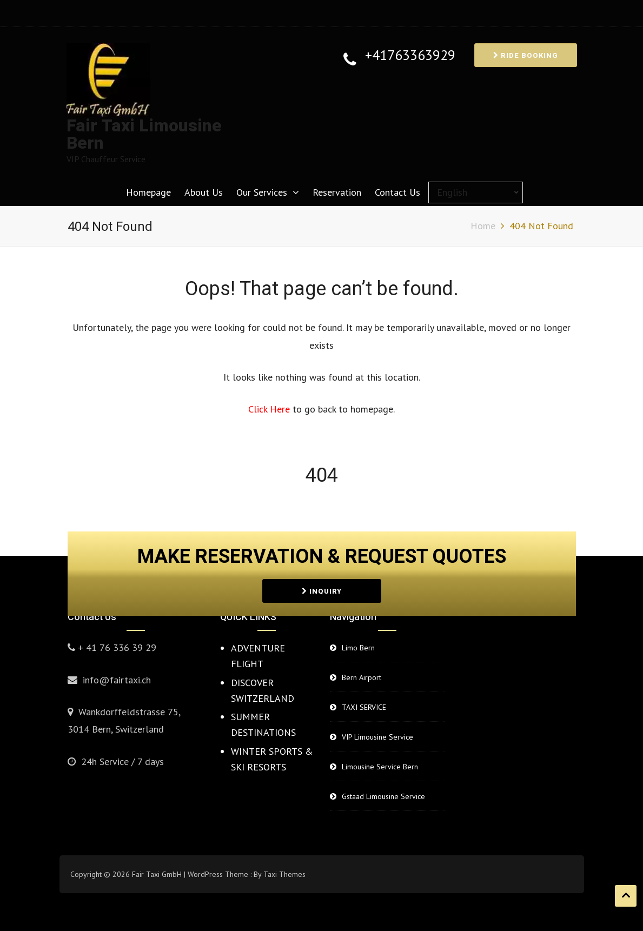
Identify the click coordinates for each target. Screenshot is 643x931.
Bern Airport (361, 677)
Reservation (337, 192)
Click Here (270, 409)
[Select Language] (475, 192)
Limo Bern (358, 648)
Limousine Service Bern (380, 767)
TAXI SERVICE (364, 707)
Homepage (148, 192)
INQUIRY (322, 589)
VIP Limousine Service (377, 737)
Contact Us (397, 192)
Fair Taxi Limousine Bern (144, 134)
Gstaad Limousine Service (383, 796)
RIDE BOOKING (525, 55)
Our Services (261, 192)
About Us (203, 192)
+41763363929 (410, 55)
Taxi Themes (284, 874)
